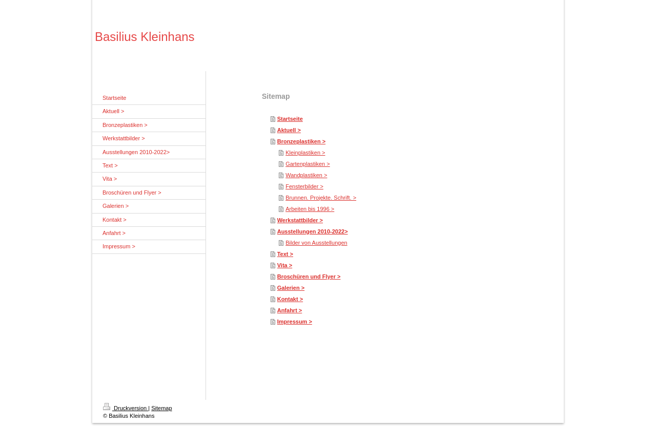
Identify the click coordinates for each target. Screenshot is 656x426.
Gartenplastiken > (307, 164)
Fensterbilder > (304, 186)
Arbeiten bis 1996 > (309, 209)
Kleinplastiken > (305, 153)
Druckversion (125, 408)
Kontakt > (290, 299)
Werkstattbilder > (300, 220)
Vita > (284, 265)
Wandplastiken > (306, 175)
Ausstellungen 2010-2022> (312, 231)
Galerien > (291, 288)
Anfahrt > (289, 310)
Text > (285, 254)
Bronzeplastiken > (301, 141)
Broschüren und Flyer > (309, 276)
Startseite (290, 119)
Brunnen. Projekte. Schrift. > (320, 198)
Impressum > (294, 321)
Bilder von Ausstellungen (316, 243)
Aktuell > (289, 130)
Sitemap (161, 408)
